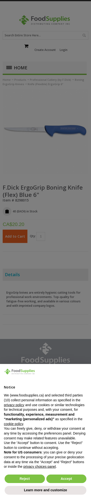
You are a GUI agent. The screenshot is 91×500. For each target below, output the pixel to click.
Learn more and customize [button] (45, 490)
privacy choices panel (39, 466)
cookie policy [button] (13, 424)
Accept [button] (66, 479)
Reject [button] (25, 479)
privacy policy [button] (14, 405)
